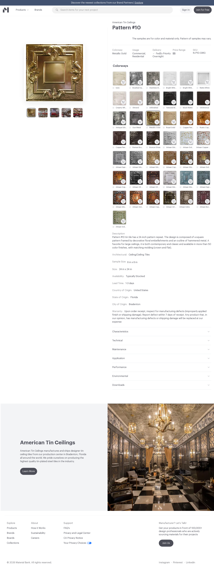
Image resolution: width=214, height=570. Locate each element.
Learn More (28, 471)
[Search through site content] (114, 10)
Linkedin (190, 562)
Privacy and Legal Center (77, 533)
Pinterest (178, 562)
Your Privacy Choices (77, 543)
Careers (35, 538)
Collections (13, 543)
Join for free (202, 10)
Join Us (166, 543)
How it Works (38, 528)
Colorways (120, 66)
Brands (38, 10)
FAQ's (67, 528)
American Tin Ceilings (123, 22)
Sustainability (38, 533)
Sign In (186, 10)
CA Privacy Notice (73, 538)
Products (21, 9)
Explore (139, 3)
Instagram (164, 562)
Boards (10, 538)
